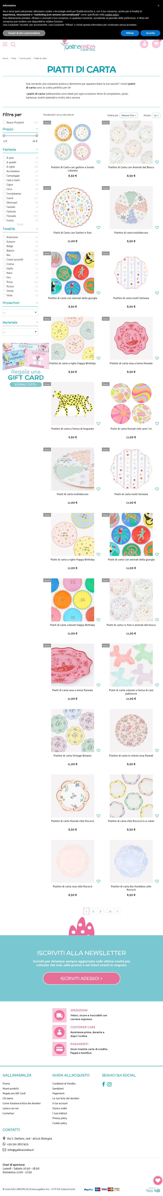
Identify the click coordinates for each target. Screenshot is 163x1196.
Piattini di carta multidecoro (131, 232)
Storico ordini (59, 1108)
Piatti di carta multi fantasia (131, 493)
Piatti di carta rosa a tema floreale (72, 690)
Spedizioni (58, 1088)
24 (156, 115)
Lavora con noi (10, 1108)
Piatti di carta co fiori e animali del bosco (131, 624)
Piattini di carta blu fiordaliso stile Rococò (131, 888)
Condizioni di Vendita (63, 1083)
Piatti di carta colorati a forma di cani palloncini (131, 692)
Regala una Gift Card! (14, 1093)
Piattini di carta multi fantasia (131, 297)
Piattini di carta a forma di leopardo (72, 428)
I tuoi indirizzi (59, 1113)
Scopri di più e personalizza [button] (24, 33)
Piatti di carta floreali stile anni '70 (131, 428)
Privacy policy (59, 1118)
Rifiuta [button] (130, 33)
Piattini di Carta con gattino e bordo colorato (72, 169)
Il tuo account (60, 1103)
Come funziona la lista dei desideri (22, 1103)
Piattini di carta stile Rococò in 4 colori (131, 820)
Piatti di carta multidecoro (72, 493)
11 (110, 911)
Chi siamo (8, 1098)
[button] (158, 5)
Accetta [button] (150, 33)
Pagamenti (58, 1093)
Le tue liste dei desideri (65, 1098)
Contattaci (8, 1113)
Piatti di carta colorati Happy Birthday (72, 624)
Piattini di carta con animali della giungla (72, 297)
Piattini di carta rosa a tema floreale (131, 363)
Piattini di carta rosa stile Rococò (72, 886)
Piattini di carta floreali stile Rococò (72, 820)
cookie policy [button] (112, 14)
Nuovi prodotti (11, 1088)
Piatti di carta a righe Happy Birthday (73, 559)
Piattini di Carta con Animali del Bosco (131, 167)
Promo (6, 1083)
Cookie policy (59, 1123)
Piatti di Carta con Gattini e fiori (73, 232)
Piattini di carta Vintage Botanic (73, 755)
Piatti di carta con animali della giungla (131, 559)
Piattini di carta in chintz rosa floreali (131, 755)
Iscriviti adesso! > (81, 978)
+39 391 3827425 (18, 1144)
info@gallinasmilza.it (21, 1149)
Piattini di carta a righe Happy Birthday (72, 363)
